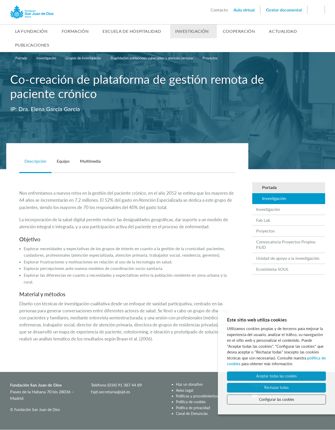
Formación (75, 31)
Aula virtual (244, 9)
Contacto (219, 9)
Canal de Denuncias (192, 413)
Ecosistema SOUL (272, 269)
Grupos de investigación (83, 58)
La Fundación (31, 31)
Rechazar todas (276, 387)
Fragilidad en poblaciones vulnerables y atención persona (152, 58)
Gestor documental (284, 9)
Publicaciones (32, 44)
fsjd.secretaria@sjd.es (110, 391)
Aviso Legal (184, 390)
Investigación (192, 31)
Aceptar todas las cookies (276, 376)
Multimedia (90, 161)
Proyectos (210, 58)
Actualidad (283, 31)
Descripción (35, 161)
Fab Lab (263, 220)
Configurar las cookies (276, 399)
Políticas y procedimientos (197, 396)
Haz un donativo (189, 384)
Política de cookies (191, 402)
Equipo (63, 161)
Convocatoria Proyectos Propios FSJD (285, 244)
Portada (21, 58)
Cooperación (239, 31)
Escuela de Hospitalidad (132, 31)
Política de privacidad (193, 408)
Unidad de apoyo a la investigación (287, 258)
